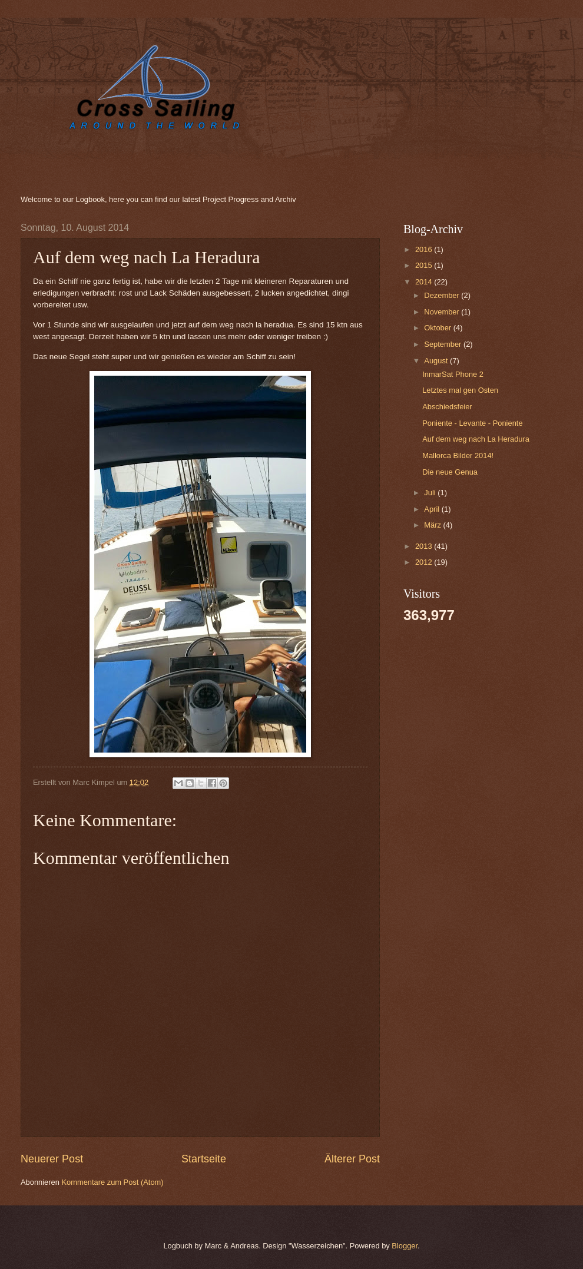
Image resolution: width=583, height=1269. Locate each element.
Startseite (203, 1159)
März (433, 525)
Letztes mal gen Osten (460, 390)
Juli (431, 492)
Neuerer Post (52, 1159)
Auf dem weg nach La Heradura (475, 439)
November (442, 311)
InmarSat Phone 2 (452, 374)
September (443, 344)
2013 (424, 546)
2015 (424, 265)
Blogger (405, 1245)
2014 (424, 281)
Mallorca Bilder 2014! (457, 455)
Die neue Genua (450, 472)
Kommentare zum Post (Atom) (112, 1182)
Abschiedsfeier (447, 406)
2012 (424, 562)
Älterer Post (352, 1159)
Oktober (438, 327)
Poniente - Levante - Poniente (472, 423)
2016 (424, 249)
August (437, 360)
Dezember (442, 295)
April (432, 509)
